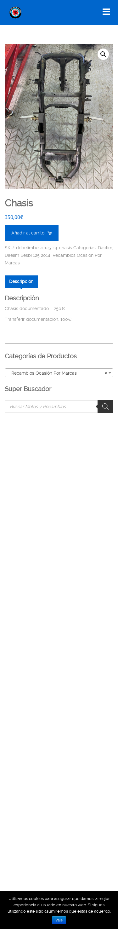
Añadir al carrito (27, 232)
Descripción (21, 281)
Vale (59, 920)
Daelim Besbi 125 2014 (27, 255)
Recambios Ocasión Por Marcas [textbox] (57, 373)
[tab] (21, 281)
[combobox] (59, 372)
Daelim (105, 247)
